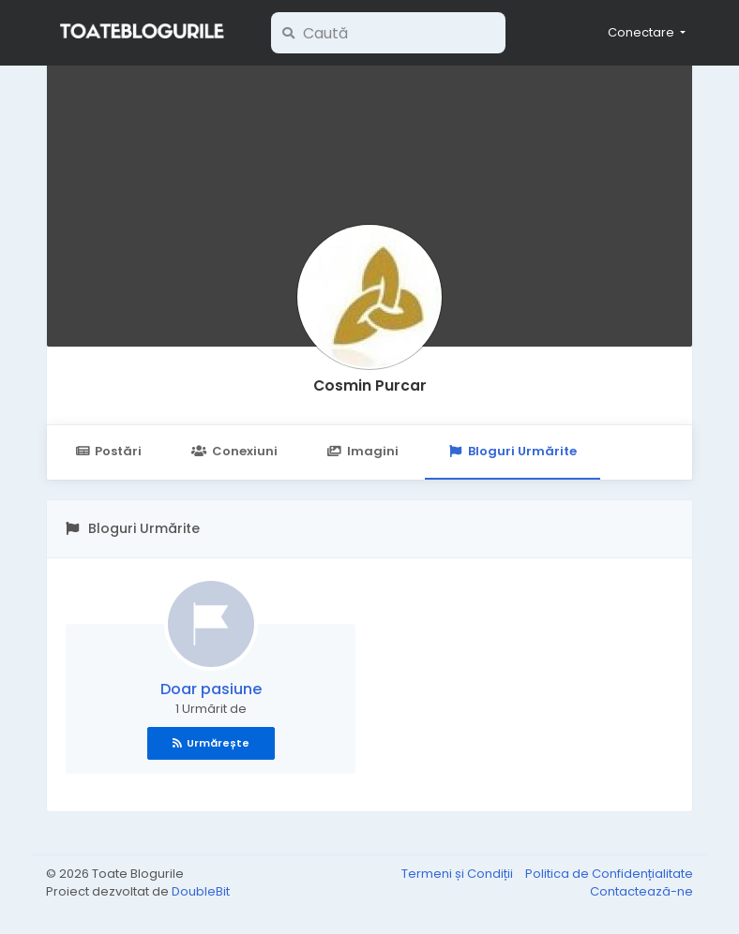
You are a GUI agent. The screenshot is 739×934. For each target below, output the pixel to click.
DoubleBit (201, 891)
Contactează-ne (641, 891)
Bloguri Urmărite (512, 451)
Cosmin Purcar (370, 385)
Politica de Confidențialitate (609, 873)
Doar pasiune (211, 689)
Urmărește (211, 742)
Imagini (363, 451)
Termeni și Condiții (458, 873)
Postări (108, 451)
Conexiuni (234, 451)
